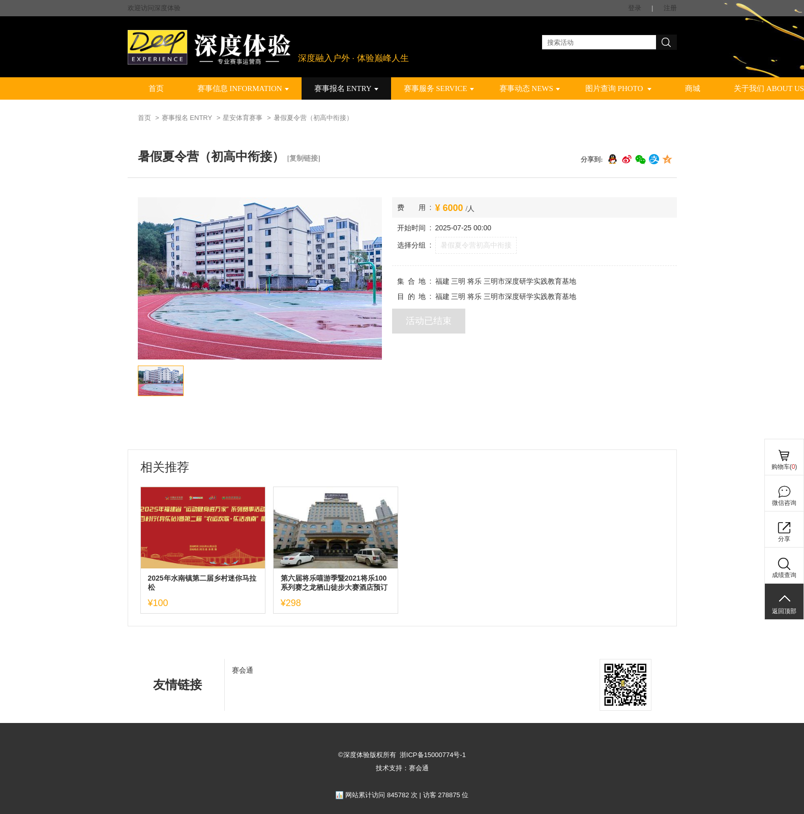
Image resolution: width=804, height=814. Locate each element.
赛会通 (242, 670)
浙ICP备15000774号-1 (433, 755)
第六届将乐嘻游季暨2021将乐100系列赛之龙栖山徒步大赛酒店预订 (334, 582)
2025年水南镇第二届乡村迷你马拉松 (202, 582)
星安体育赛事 (242, 118)
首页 (156, 88)
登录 (634, 8)
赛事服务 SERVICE (439, 88)
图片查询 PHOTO (618, 88)
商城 (692, 88)
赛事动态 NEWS (529, 88)
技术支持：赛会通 (402, 768)
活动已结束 (429, 321)
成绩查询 (784, 575)
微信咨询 (784, 502)
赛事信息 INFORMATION (243, 88)
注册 (670, 8)
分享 (784, 538)
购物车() (784, 466)
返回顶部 (784, 611)
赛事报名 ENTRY (346, 88)
